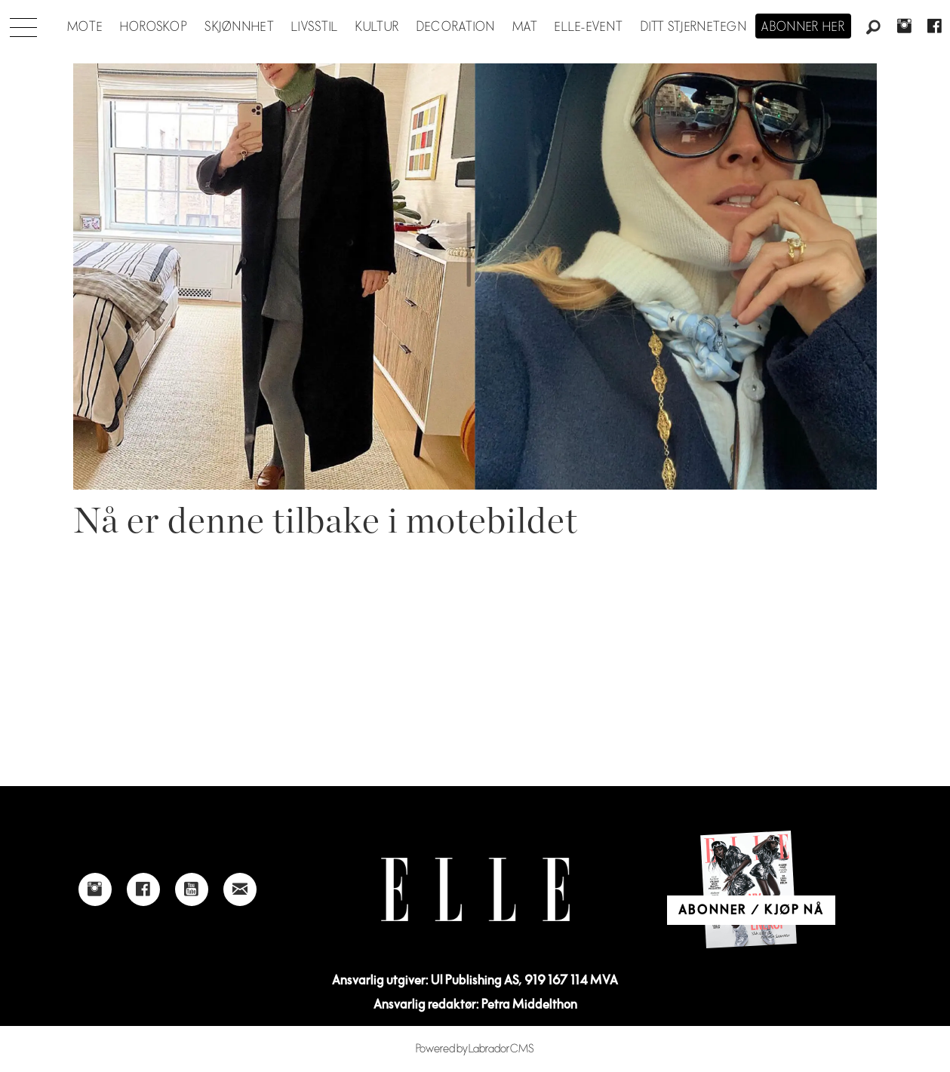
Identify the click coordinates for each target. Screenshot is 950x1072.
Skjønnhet (239, 27)
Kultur (377, 27)
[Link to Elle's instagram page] (95, 889)
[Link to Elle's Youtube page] (191, 889)
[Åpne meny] (23, 23)
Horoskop (154, 27)
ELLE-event (589, 27)
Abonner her (803, 27)
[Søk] (874, 28)
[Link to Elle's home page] (475, 890)
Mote (85, 27)
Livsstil (314, 27)
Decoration (456, 27)
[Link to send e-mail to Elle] (240, 889)
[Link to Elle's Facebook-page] (143, 889)
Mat (525, 27)
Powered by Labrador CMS (475, 1049)
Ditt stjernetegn (694, 27)
